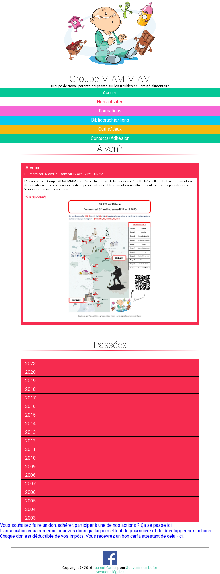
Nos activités (110, 101)
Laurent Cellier (105, 567)
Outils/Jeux (110, 129)
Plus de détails (35, 197)
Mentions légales (110, 572)
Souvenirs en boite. (142, 567)
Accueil (110, 92)
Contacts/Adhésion (110, 138)
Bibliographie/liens (110, 120)
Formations (110, 111)
